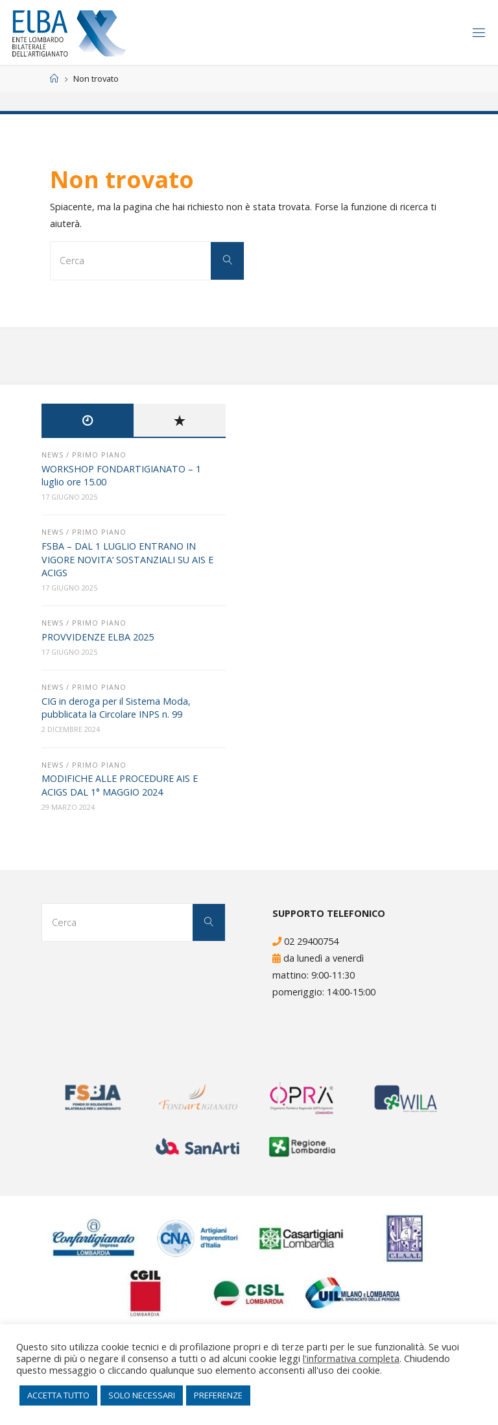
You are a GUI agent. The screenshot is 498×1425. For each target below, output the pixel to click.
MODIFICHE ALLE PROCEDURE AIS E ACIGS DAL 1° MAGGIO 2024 (120, 785)
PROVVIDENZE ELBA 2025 (98, 637)
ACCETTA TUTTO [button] (58, 1395)
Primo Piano (99, 454)
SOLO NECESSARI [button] (141, 1395)
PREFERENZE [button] (218, 1395)
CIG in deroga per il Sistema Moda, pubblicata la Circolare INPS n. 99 (116, 707)
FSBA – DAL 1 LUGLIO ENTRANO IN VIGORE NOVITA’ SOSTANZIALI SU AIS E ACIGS (127, 559)
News (53, 454)
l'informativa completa (351, 1358)
